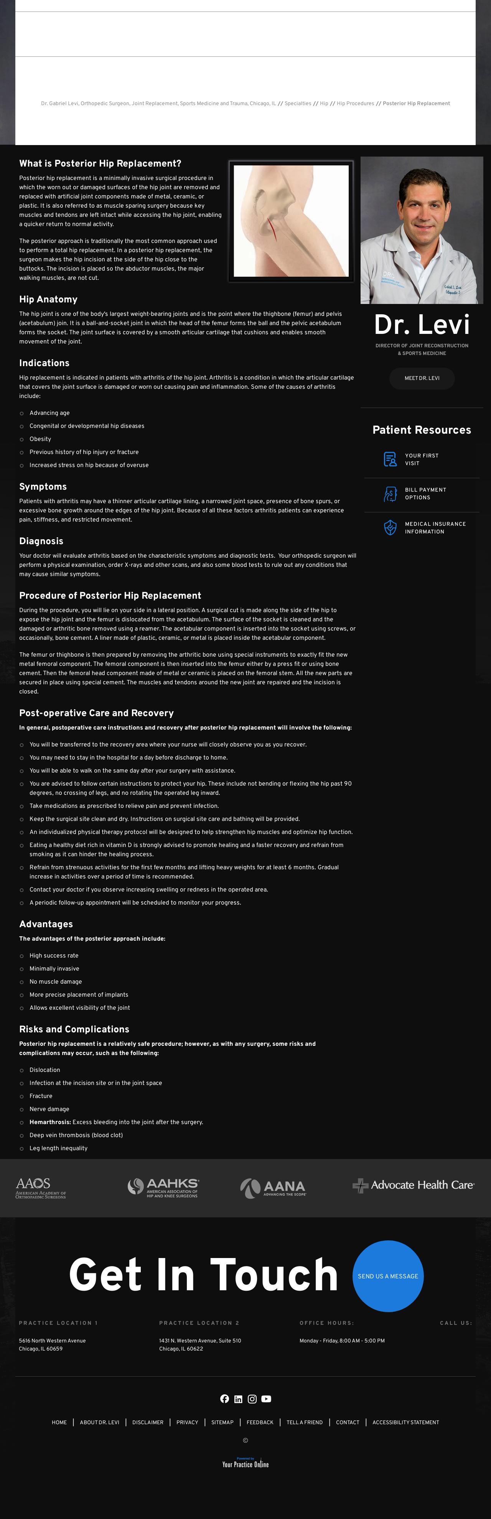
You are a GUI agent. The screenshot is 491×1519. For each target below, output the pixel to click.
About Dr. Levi (203, 34)
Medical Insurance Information (435, 528)
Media (328, 34)
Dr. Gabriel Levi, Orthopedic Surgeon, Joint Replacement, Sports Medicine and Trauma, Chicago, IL (158, 104)
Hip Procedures (355, 104)
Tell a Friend (305, 1423)
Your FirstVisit (422, 460)
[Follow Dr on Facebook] (225, 1399)
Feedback (260, 1423)
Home (59, 1423)
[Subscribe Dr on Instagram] (252, 1399)
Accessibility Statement (405, 1423)
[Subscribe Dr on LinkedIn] (239, 1399)
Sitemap (222, 1423)
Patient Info (292, 34)
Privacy (187, 1423)
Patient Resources (421, 431)
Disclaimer (147, 1423)
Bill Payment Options (426, 494)
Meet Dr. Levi (422, 378)
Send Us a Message (388, 1277)
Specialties (249, 34)
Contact (358, 34)
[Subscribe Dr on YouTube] (266, 1399)
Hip (324, 104)
